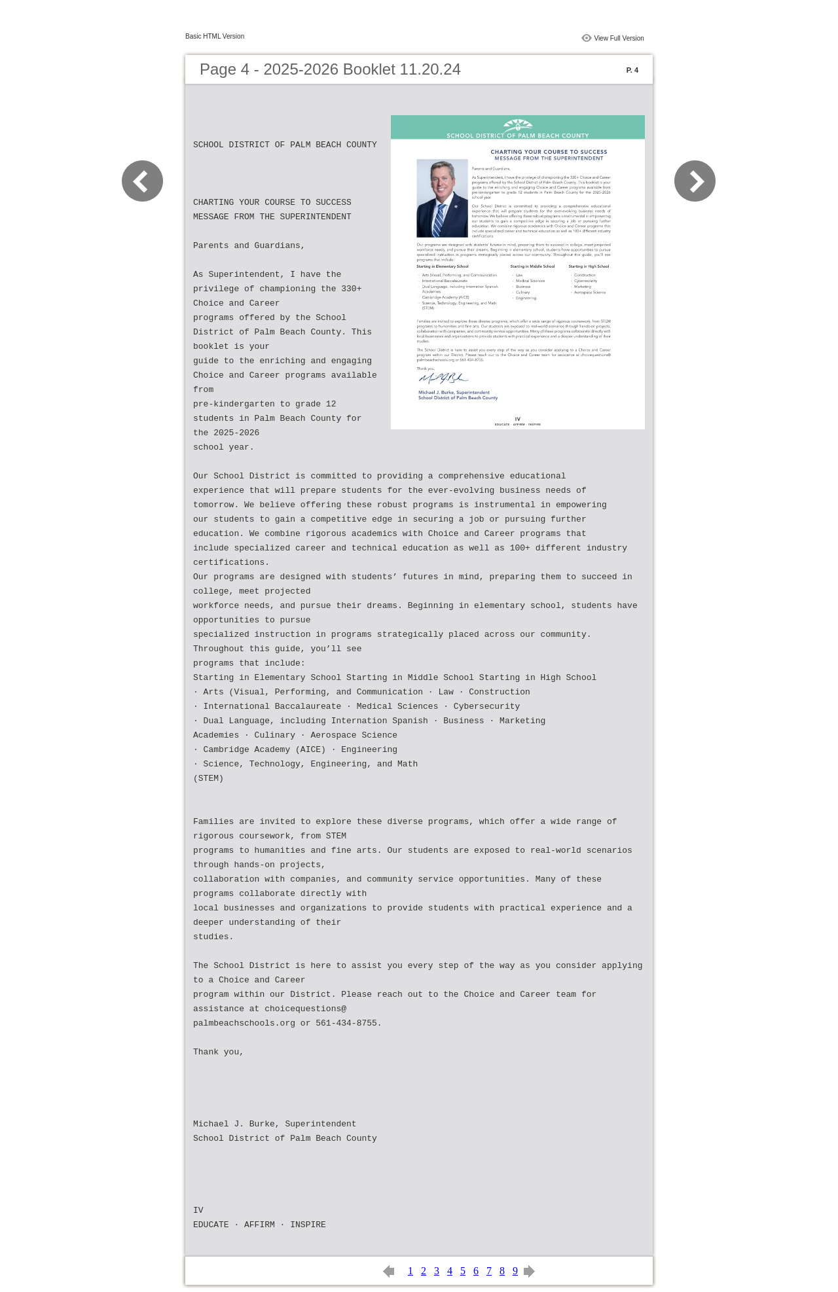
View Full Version (619, 38)
